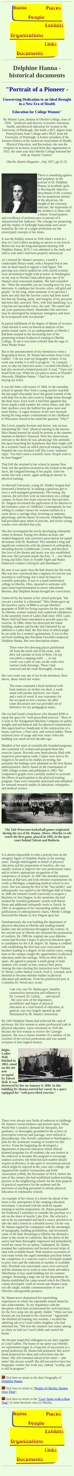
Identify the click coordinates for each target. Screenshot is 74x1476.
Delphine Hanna (12, 1381)
